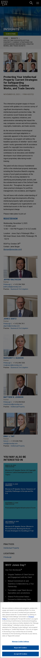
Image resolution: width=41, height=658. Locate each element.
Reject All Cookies (20, 648)
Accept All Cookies (20, 654)
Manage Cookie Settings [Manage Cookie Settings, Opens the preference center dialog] (20, 642)
